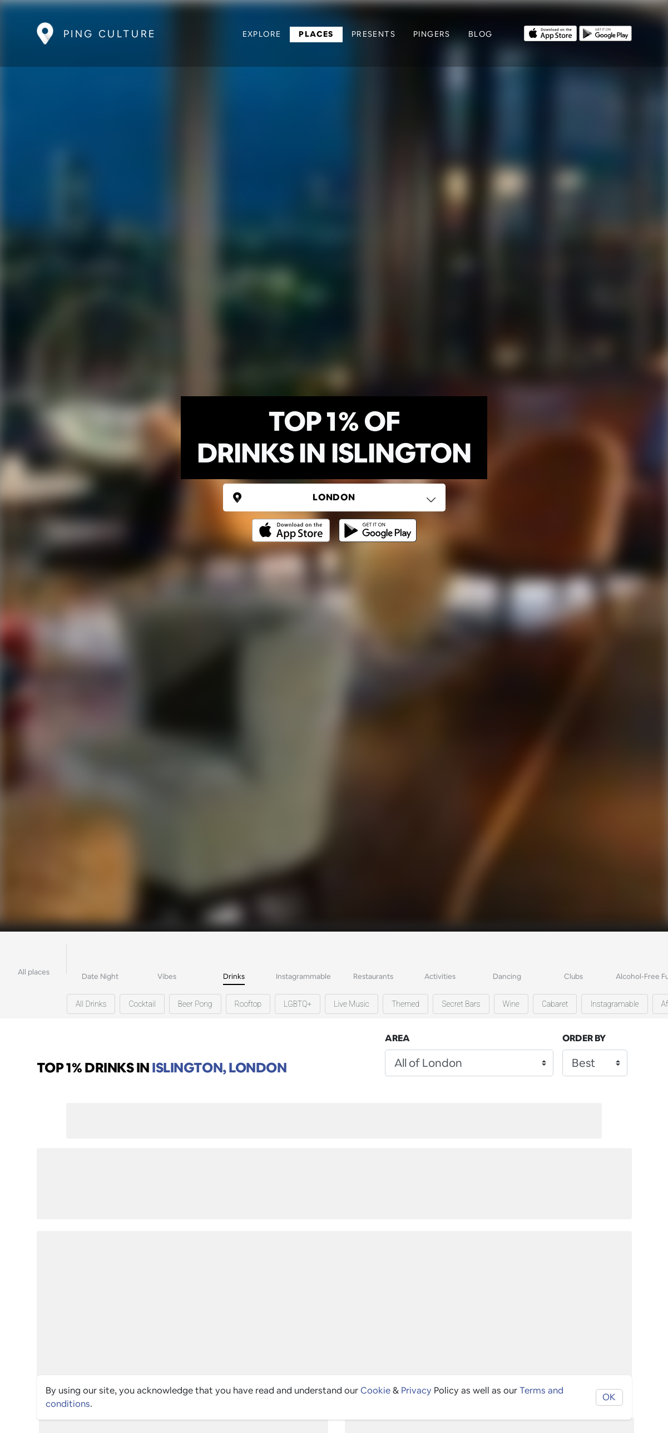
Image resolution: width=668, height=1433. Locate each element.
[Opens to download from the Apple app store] (550, 32)
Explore (262, 34)
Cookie (375, 1390)
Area (397, 1038)
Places (316, 34)
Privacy (416, 1390)
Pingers (432, 34)
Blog (480, 34)
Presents (373, 34)
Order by (584, 1038)
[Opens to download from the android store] (605, 32)
